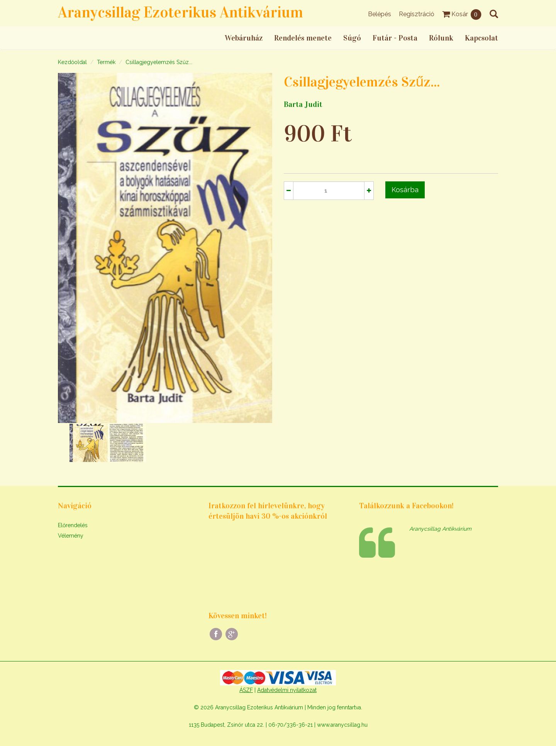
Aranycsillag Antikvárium (440, 529)
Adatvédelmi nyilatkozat (287, 690)
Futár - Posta (395, 37)
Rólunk (441, 37)
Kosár (462, 14)
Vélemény (70, 536)
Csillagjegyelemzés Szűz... (158, 62)
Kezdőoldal (72, 62)
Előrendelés (73, 525)
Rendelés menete (303, 37)
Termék (106, 62)
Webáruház (244, 37)
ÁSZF (246, 690)
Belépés (379, 14)
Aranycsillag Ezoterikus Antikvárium (180, 12)
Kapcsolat (481, 37)
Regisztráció (416, 14)
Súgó (352, 37)
